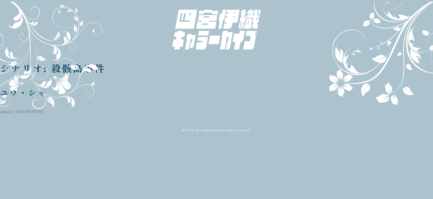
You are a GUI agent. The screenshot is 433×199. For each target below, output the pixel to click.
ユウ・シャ (23, 92)
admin (6, 111)
